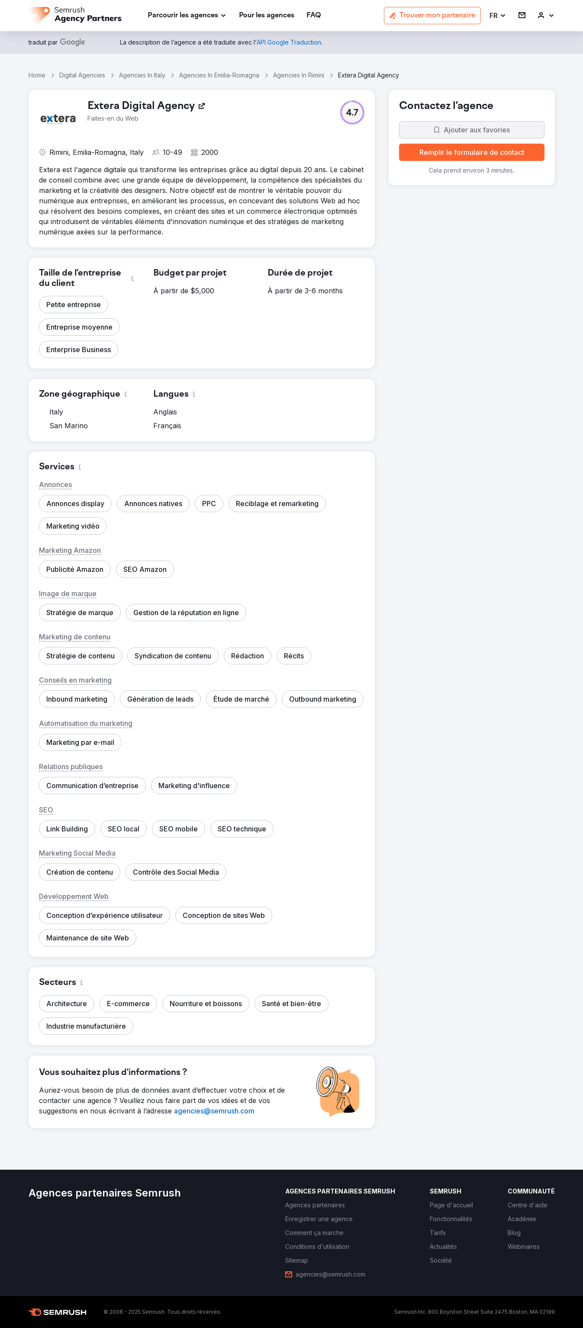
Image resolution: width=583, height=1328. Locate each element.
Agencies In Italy (142, 75)
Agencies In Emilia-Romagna (219, 75)
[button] (498, 15)
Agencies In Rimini (298, 75)
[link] (266, 15)
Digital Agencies (82, 75)
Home (37, 75)
